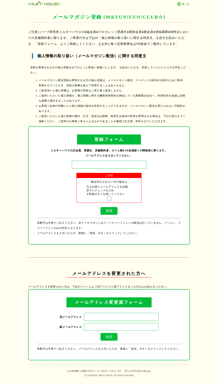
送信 (109, 337)
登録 (109, 211)
